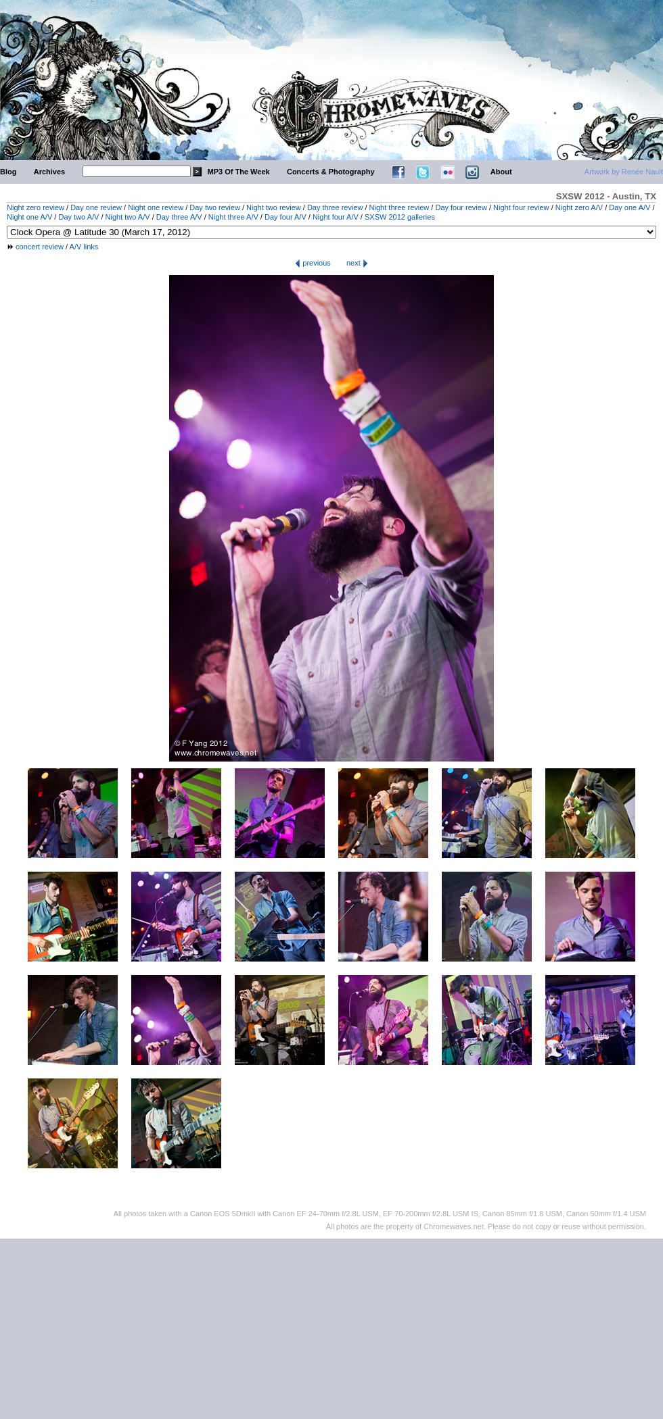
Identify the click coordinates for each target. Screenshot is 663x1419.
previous (313, 263)
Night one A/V (29, 217)
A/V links (84, 247)
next (357, 263)
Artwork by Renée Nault (624, 172)
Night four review (521, 207)
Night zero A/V (579, 207)
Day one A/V (629, 207)
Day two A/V (78, 217)
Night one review (155, 207)
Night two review (273, 207)
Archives (49, 172)
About (501, 172)
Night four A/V (336, 217)
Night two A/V (128, 217)
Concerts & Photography (331, 172)
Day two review (214, 207)
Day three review (335, 207)
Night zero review (35, 207)
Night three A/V (233, 217)
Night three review (399, 207)
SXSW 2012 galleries (400, 217)
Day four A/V (285, 217)
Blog (8, 172)
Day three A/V (179, 217)
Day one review (96, 207)
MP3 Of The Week (239, 172)
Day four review (460, 207)
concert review (40, 247)
